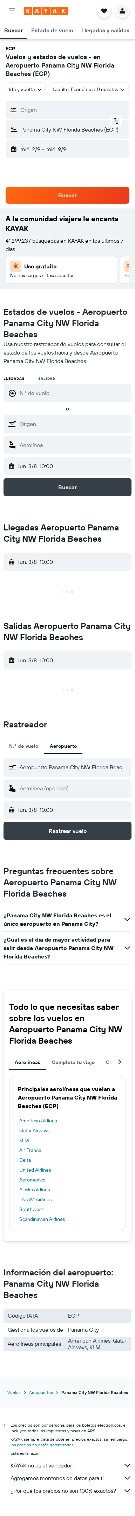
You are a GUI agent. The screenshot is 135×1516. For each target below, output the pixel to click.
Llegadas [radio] (14, 378)
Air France (30, 1150)
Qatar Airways (34, 1130)
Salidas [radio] (46, 378)
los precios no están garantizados (42, 1444)
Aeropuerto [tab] (63, 746)
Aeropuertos (41, 1392)
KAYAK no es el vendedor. (71, 1465)
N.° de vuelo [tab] (24, 746)
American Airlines (38, 1120)
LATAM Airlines (35, 1199)
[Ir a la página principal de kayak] (46, 11)
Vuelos (14, 1392)
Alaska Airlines (34, 1189)
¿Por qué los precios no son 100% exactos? (71, 1490)
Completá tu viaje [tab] (73, 1062)
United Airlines (35, 1170)
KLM (24, 1140)
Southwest (31, 1209)
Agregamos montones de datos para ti (71, 1478)
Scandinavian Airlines (42, 1219)
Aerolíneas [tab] (28, 1062)
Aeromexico (32, 1180)
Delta (25, 1160)
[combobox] (26, 89)
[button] (12, 11)
